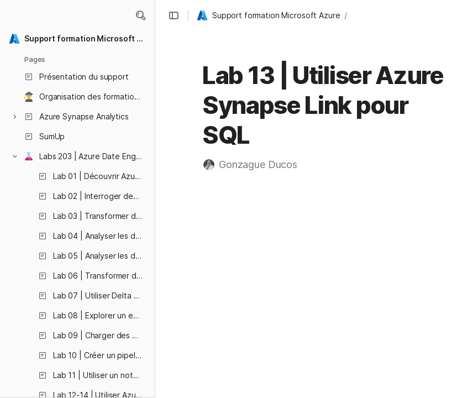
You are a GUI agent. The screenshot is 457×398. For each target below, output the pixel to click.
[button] (140, 15)
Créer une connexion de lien (399, 297)
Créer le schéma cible (387, 283)
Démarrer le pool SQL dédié (398, 269)
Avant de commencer (377, 197)
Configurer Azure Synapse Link (395, 254)
